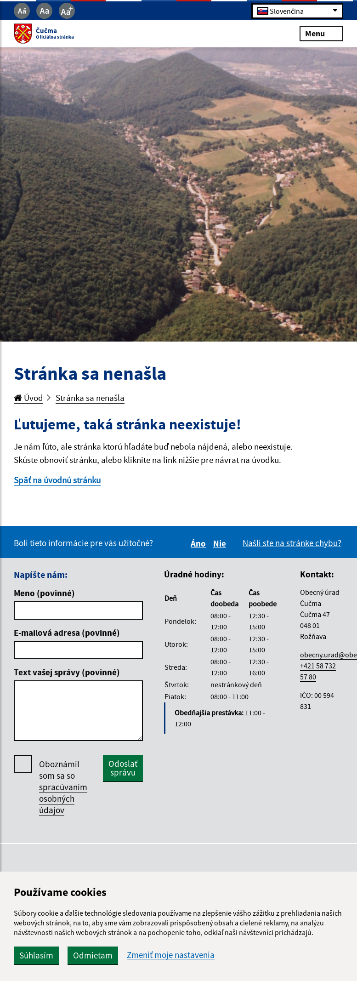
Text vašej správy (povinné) (67, 672)
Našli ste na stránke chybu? (292, 542)
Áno (200, 543)
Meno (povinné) (44, 593)
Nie (221, 543)
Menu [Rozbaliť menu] (321, 33)
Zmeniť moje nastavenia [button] (171, 955)
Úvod (28, 397)
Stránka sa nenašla (90, 397)
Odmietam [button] (93, 955)
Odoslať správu (122, 768)
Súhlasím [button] (36, 955)
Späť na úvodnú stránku (57, 479)
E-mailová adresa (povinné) (67, 632)
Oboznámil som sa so (63, 787)
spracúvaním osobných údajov (63, 798)
